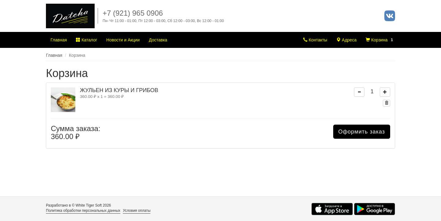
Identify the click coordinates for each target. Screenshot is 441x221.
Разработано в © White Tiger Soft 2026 (78, 205)
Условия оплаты (136, 210)
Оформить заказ (361, 132)
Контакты (315, 39)
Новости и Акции (123, 39)
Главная (59, 39)
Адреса (346, 39)
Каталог (86, 39)
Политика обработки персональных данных (83, 210)
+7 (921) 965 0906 (133, 13)
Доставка (158, 39)
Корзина (380, 40)
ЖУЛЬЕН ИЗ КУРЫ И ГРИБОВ (119, 90)
